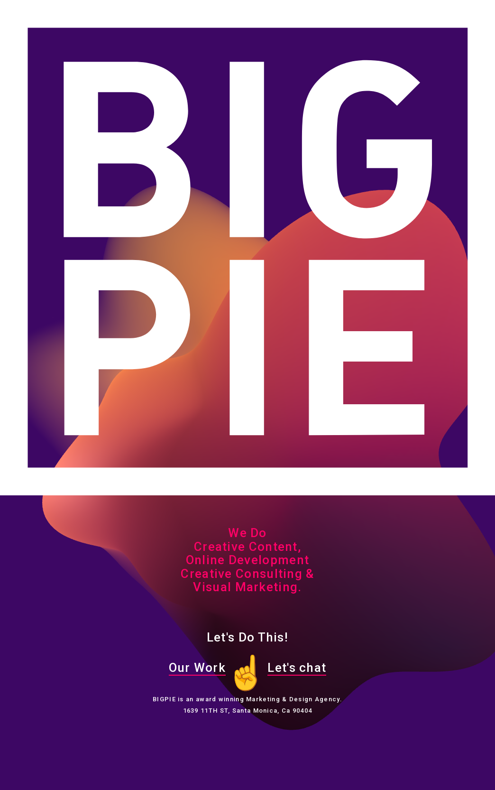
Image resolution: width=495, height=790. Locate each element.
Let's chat (296, 667)
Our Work (197, 667)
